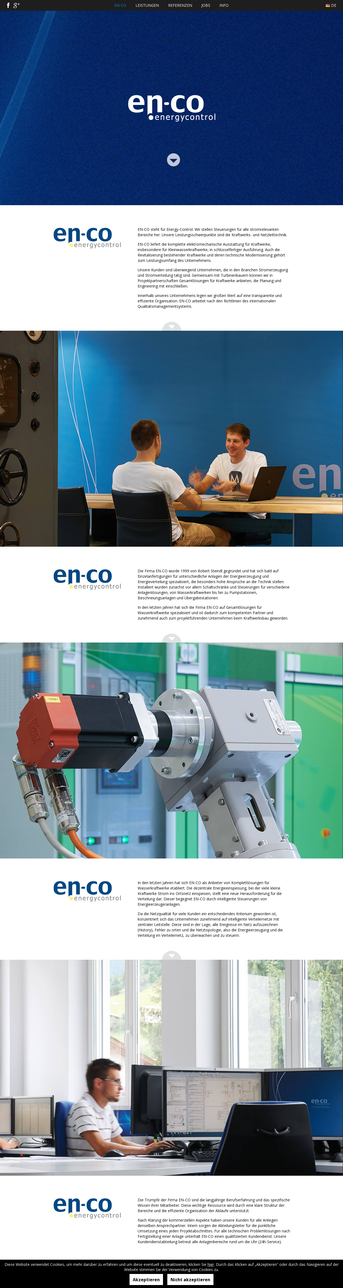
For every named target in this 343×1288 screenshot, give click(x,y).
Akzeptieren (146, 1280)
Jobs (205, 5)
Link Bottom (173, 159)
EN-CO (120, 5)
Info (224, 5)
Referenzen (180, 5)
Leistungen (147, 5)
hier (211, 1264)
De (333, 5)
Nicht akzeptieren (190, 1280)
